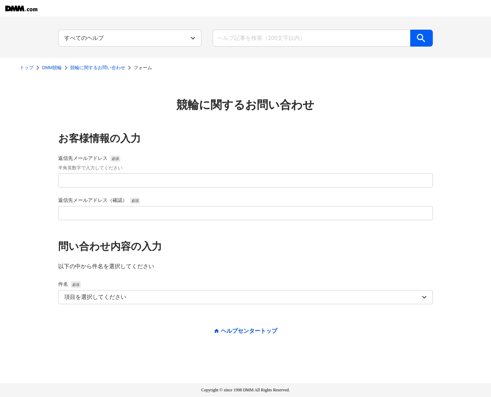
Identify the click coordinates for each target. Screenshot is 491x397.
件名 (69, 284)
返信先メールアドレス (90, 163)
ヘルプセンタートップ (249, 331)
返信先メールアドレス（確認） (99, 200)
